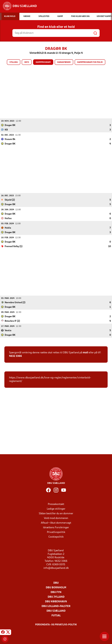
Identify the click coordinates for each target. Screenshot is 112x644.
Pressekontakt (56, 504)
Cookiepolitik (56, 537)
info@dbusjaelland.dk (56, 568)
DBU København (56, 601)
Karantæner (64, 62)
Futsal (56, 615)
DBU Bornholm (56, 587)
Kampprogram (43, 62)
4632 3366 (15, 356)
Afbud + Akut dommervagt (56, 523)
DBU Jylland (56, 597)
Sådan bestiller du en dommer (56, 513)
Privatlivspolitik (56, 532)
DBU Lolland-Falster (56, 606)
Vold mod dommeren (56, 518)
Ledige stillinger (56, 509)
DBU (56, 583)
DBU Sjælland (56, 611)
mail (85, 352)
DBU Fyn (56, 592)
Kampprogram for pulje (90, 62)
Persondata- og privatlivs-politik (56, 625)
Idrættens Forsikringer (56, 527)
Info (26, 62)
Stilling (13, 62)
